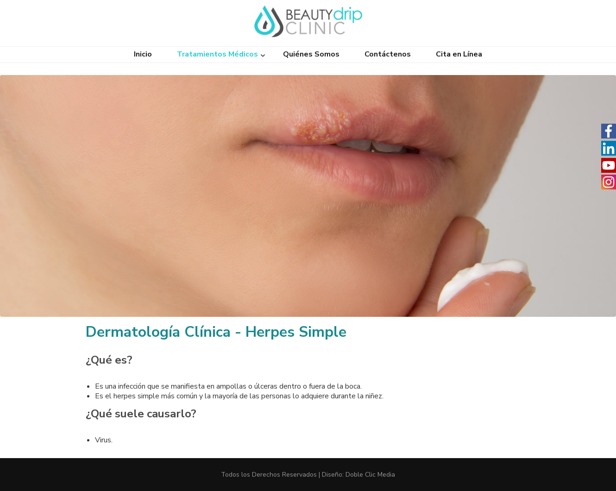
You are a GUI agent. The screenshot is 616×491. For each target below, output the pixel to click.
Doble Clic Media (370, 474)
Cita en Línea (459, 54)
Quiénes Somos (311, 54)
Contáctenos (388, 54)
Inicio (143, 54)
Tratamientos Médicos (217, 54)
